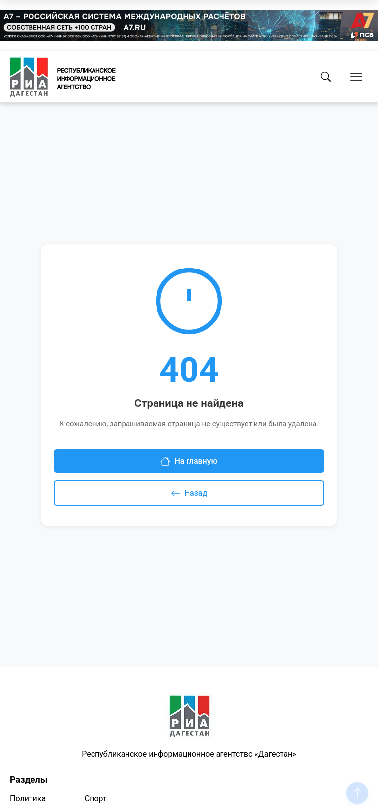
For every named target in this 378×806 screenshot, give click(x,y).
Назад (189, 493)
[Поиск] (326, 77)
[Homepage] (63, 77)
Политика (28, 798)
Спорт (96, 798)
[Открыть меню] (356, 77)
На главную (188, 461)
